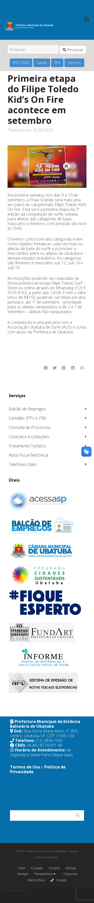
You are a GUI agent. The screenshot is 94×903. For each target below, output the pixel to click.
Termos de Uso (25, 767)
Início (21, 868)
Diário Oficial (36, 880)
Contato (58, 880)
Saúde (42, 62)
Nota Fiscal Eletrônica (28, 455)
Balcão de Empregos (27, 409)
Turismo (54, 868)
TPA (57, 62)
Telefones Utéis (23, 464)
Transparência (45, 874)
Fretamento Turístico (27, 446)
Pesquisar (73, 49)
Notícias (70, 868)
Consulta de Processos (29, 427)
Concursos (70, 874)
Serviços (74, 62)
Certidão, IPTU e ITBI (27, 418)
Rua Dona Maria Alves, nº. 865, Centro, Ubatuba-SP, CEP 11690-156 (44, 733)
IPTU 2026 (21, 62)
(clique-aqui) (62, 754)
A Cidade (37, 868)
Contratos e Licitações (29, 436)
